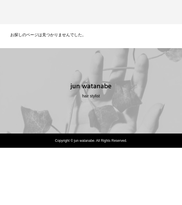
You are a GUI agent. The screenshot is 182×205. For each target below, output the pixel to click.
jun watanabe (91, 86)
